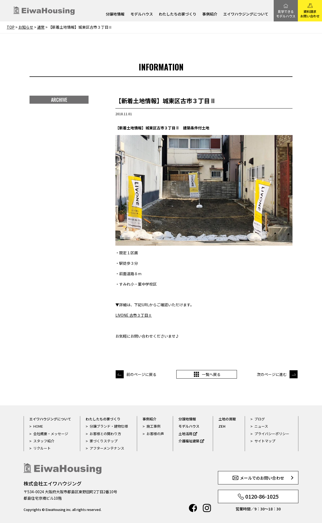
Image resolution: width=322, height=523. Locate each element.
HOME (38, 426)
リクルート (42, 448)
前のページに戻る (141, 374)
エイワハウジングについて (245, 14)
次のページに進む (272, 374)
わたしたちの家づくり (177, 14)
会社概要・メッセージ (50, 433)
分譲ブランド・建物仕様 (109, 426)
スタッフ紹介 (43, 440)
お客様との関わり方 (105, 433)
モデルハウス (141, 14)
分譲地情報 (115, 14)
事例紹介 (209, 14)
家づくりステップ (104, 440)
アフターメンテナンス (107, 448)
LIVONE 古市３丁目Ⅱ (133, 315)
